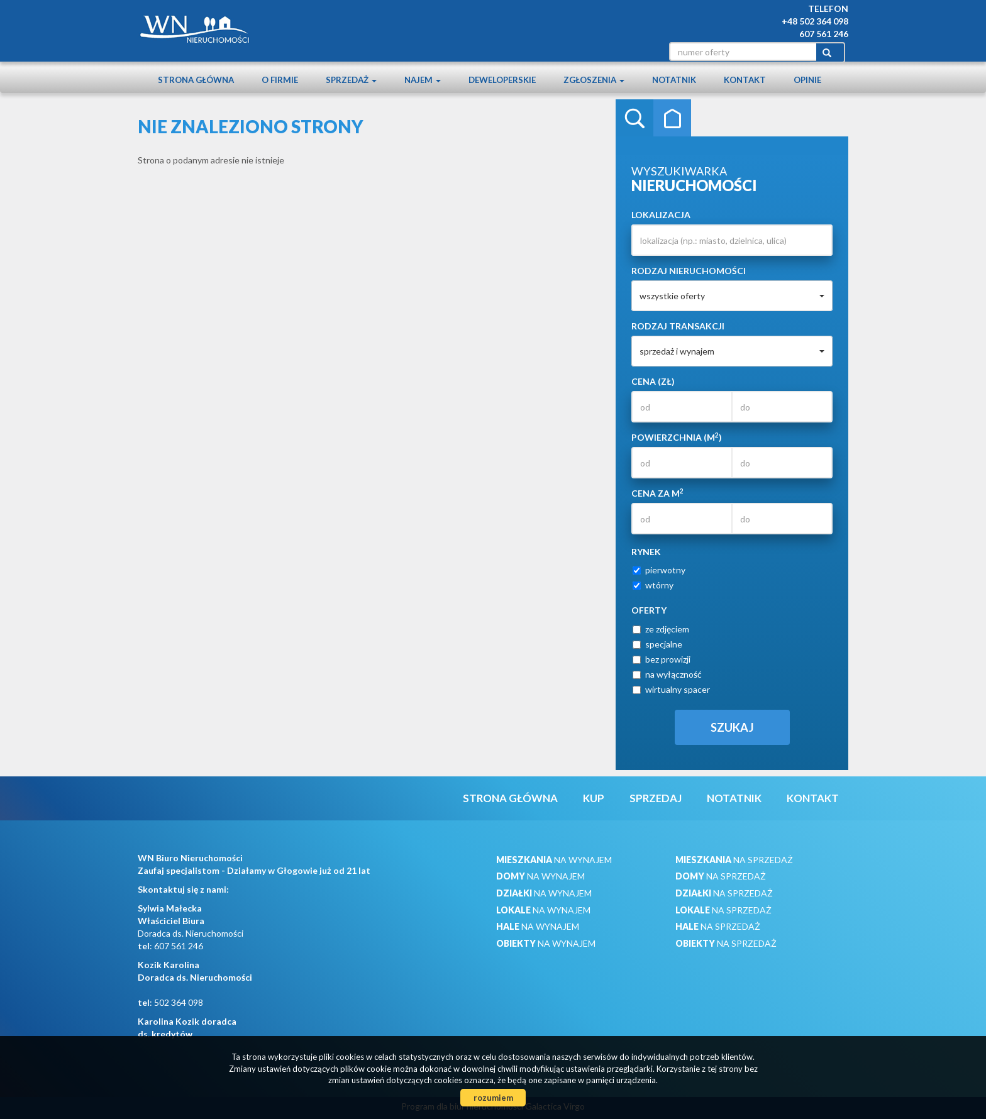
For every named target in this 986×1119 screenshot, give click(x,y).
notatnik (674, 79)
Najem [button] (422, 79)
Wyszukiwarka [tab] (634, 118)
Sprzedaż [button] (351, 79)
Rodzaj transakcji (677, 326)
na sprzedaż (734, 859)
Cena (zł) (653, 381)
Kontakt (745, 79)
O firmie (280, 79)
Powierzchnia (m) (676, 437)
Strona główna (196, 79)
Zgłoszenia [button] (593, 79)
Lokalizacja (660, 214)
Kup (593, 798)
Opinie (807, 79)
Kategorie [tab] (672, 118)
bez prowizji (661, 659)
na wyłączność (667, 674)
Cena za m (657, 493)
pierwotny (659, 570)
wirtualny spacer (671, 689)
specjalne (657, 644)
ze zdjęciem (661, 629)
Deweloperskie (502, 79)
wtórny (653, 585)
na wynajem (554, 859)
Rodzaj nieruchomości (688, 270)
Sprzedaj (655, 798)
